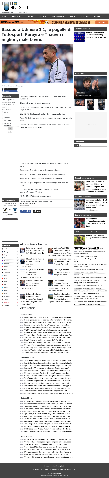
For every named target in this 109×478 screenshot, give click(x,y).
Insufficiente (7, 120)
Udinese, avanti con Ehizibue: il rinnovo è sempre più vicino (62, 272)
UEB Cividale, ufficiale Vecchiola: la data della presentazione (46, 330)
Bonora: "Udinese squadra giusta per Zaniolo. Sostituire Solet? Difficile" (50, 332)
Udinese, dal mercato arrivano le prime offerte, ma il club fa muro (48, 393)
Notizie (28, 201)
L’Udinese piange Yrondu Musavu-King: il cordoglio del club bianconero (50, 429)
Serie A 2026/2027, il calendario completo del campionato (45, 447)
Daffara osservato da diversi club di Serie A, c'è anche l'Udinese (48, 404)
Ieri (80, 145)
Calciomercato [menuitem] (58, 16)
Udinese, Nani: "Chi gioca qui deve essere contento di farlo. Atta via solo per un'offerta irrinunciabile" (61, 335)
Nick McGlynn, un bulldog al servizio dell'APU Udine (43, 340)
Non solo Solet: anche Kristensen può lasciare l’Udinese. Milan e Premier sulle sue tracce (57, 383)
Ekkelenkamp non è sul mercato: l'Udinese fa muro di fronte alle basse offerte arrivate (56, 409)
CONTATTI (63, 469)
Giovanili (78, 232)
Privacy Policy (60, 466)
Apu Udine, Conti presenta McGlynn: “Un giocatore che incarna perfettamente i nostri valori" (58, 416)
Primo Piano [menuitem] (17, 16)
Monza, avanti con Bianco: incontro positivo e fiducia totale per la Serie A (51, 317)
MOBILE (70, 469)
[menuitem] (105, 16)
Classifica (6, 245)
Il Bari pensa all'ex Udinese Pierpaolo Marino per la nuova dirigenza (49, 327)
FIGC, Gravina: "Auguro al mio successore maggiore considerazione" (50, 342)
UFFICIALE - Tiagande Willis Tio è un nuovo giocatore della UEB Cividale (51, 454)
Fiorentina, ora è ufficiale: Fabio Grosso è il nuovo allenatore (46, 325)
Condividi (25, 211)
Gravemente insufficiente (7, 124)
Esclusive (79, 178)
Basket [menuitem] (97, 16)
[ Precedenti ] (10, 214)
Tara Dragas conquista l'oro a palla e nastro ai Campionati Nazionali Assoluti (52, 360)
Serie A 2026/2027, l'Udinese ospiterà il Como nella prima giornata (49, 444)
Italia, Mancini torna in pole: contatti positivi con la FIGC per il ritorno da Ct (52, 322)
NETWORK (36, 469)
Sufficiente (7, 117)
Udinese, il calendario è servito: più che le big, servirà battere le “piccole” (51, 426)
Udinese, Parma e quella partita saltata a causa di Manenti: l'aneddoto (63, 261)
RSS (75, 469)
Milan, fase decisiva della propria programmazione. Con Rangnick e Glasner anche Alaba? (89, 259)
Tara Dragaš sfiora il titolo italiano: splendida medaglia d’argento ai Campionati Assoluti (56, 378)
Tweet (37, 211)
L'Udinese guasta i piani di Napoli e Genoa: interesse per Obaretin (49, 347)
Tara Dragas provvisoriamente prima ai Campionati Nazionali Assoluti (50, 424)
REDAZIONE (45, 469)
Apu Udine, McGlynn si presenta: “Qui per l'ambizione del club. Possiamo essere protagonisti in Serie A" (63, 414)
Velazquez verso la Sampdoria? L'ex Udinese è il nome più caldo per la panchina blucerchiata (59, 406)
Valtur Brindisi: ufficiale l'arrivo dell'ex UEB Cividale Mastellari (47, 337)
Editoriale (79, 29)
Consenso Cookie (49, 466)
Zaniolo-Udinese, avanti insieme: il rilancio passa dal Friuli (45, 391)
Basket (77, 215)
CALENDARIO (54, 469)
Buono (6, 115)
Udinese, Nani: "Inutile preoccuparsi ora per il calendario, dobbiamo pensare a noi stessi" (57, 442)
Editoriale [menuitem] (84, 16)
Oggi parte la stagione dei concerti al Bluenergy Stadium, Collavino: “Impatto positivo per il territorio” (61, 421)
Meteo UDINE (10, 220)
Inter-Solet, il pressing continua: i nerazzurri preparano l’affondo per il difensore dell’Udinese (58, 363)
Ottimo (6, 112)
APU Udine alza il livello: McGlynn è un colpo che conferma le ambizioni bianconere (55, 419)
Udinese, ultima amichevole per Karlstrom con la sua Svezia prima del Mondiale (54, 457)
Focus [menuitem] (30, 16)
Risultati (10, 132)
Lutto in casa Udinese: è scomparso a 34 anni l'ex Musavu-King (48, 431)
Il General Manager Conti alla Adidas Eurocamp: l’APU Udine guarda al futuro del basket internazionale (62, 381)
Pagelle (78, 196)
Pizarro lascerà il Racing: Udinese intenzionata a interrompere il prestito (51, 401)
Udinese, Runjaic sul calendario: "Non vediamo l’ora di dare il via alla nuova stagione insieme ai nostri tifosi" (31, 299)
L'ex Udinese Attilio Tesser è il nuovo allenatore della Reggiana (47, 452)
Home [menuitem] (4, 16)
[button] (10, 128)
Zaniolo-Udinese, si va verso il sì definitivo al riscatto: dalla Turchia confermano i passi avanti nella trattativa (64, 352)
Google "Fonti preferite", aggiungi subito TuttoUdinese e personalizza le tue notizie (55, 350)
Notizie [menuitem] (72, 16)
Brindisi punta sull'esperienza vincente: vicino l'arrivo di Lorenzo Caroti (50, 320)
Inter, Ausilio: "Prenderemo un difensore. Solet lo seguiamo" (46, 368)
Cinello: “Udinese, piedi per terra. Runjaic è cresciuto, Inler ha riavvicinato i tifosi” (54, 376)
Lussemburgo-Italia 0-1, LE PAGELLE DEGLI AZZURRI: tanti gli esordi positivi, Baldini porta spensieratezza (96, 205)
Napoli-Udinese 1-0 (83, 95)
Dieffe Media (57, 473)
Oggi (76, 145)
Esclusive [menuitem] (42, 16)
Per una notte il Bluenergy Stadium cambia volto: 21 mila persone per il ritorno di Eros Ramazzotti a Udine (59, 286)
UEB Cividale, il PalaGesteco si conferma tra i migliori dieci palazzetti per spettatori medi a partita (60, 439)
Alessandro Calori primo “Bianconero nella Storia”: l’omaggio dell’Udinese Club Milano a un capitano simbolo (64, 386)
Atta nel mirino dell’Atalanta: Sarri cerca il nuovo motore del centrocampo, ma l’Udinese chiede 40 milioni (63, 371)
